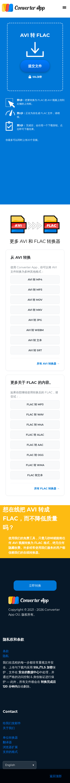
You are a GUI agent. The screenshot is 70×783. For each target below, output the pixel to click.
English (10, 765)
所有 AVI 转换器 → (48, 363)
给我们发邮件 (12, 723)
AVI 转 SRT (35, 350)
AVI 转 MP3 (35, 289)
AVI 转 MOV (35, 299)
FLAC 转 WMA (35, 465)
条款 (6, 651)
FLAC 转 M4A (35, 424)
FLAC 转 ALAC (35, 434)
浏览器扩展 (10, 747)
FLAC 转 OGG (35, 454)
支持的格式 (10, 752)
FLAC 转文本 (35, 475)
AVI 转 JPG (35, 319)
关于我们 (9, 728)
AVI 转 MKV (35, 309)
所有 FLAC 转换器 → (47, 488)
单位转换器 (10, 737)
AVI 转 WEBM (35, 330)
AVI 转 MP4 (35, 279)
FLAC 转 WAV (35, 414)
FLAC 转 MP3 (35, 404)
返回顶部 (56, 776)
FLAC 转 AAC (35, 444)
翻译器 (7, 742)
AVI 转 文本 (35, 340)
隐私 (6, 656)
